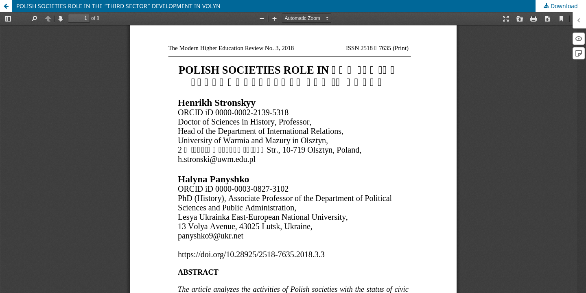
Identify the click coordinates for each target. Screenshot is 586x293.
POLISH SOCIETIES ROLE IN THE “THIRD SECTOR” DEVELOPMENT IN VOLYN (118, 6)
